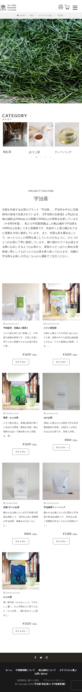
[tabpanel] (15, 138)
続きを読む (21, 362)
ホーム (9, 670)
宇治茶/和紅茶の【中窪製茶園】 (50, 684)
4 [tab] (45, 157)
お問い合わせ (41, 673)
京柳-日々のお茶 (11, 507)
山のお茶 (48, 417)
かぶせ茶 (7, 597)
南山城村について (47, 670)
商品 (31, 15)
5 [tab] (50, 157)
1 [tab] (31, 157)
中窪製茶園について (25, 670)
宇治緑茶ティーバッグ (54, 507)
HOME (22, 15)
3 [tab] (41, 157)
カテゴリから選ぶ (45, 15)
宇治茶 (60, 15)
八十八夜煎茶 (50, 328)
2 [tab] (36, 157)
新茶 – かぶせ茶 (10, 417)
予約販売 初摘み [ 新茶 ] (15, 328)
